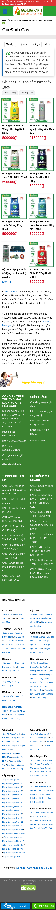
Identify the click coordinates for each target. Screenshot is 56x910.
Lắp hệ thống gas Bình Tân (12, 830)
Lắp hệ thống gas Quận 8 (12, 810)
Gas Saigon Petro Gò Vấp (40, 768)
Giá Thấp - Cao (27, 93)
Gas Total (10, 645)
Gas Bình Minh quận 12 (39, 738)
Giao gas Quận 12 (38, 637)
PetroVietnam (7, 637)
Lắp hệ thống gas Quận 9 (12, 814)
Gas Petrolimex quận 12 (39, 790)
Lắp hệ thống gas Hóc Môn (13, 857)
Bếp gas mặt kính (9, 667)
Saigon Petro (8, 633)
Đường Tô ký (36, 686)
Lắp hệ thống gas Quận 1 (12, 783)
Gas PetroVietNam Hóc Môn (42, 813)
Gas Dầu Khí (19, 637)
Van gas (17, 682)
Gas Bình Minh (38, 440)
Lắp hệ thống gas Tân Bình (13, 845)
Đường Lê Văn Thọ (38, 698)
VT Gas (5, 648)
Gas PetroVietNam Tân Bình (41, 824)
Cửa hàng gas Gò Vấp (39, 868)
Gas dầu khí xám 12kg (14, 769)
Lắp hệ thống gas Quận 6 (12, 803)
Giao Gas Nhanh (27, 20)
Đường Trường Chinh (39, 663)
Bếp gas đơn (8, 663)
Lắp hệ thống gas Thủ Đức (13, 779)
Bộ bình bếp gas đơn (11, 696)
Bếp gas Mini (14, 671)
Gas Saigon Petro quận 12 (41, 764)
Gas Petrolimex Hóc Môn (40, 786)
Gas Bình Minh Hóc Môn (40, 734)
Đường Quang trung (45, 682)
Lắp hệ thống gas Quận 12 (12, 826)
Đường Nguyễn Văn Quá (40, 667)
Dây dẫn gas (8, 682)
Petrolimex (19, 633)
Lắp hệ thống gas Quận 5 (12, 799)
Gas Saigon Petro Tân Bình (41, 772)
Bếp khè (21, 715)
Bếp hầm (12, 715)
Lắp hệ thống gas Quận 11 (12, 822)
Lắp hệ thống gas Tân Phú (12, 849)
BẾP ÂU (13, 711)
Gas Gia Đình (11, 291)
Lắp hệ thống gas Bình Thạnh (13, 833)
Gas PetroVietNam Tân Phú (41, 828)
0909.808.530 (43, 906)
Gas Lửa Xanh (9, 20)
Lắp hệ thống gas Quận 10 (12, 818)
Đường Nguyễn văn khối (44, 694)
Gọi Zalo (15, 906)
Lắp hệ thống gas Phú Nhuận (13, 841)
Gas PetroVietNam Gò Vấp (41, 820)
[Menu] (5, 11)
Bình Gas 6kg (8, 614)
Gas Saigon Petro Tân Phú (40, 776)
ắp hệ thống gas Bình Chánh (14, 853)
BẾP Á (5, 711)
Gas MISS (20, 645)
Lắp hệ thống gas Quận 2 (12, 787)
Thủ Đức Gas (15, 648)
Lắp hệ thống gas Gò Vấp (13, 837)
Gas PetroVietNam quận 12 (41, 817)
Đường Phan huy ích (38, 671)
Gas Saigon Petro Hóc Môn (41, 760)
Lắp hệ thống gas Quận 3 (12, 791)
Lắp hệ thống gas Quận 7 (12, 806)
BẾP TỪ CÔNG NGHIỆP (11, 719)
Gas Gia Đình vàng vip (12, 734)
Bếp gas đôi (19, 663)
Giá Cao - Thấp (10, 93)
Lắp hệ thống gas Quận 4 (12, 795)
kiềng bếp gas (7, 685)
